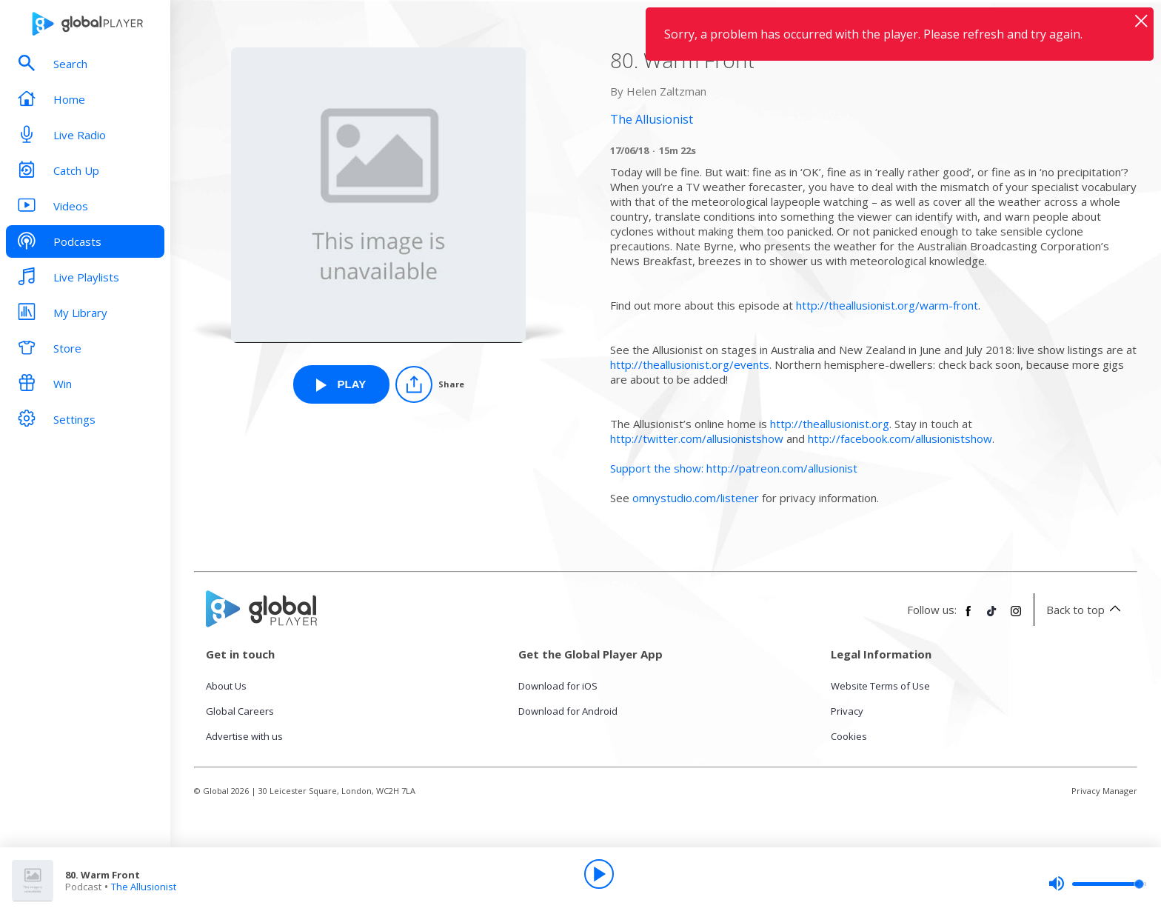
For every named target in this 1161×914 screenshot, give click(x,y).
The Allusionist (143, 886)
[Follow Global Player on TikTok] (992, 617)
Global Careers (240, 711)
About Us (226, 686)
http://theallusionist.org (829, 423)
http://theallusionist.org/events (689, 364)
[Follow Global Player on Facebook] (968, 617)
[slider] (1097, 883)
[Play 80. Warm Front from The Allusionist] (341, 384)
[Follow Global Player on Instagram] (1016, 617)
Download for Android (568, 711)
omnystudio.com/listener (695, 497)
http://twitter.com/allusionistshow (696, 438)
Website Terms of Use (880, 686)
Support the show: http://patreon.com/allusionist (733, 468)
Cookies (849, 736)
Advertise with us (244, 736)
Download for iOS (558, 686)
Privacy (847, 711)
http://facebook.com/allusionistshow (900, 438)
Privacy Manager (1104, 790)
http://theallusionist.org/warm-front (887, 305)
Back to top (1085, 609)
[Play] (599, 874)
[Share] (429, 384)
